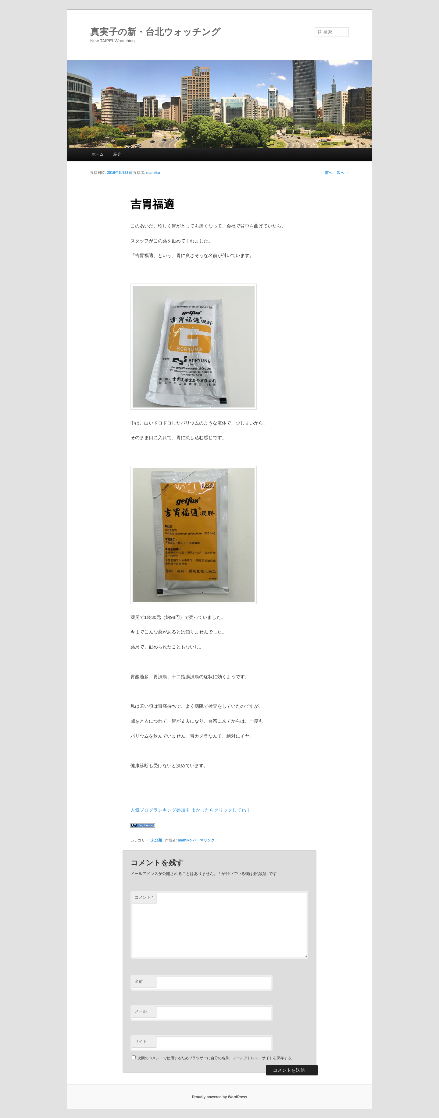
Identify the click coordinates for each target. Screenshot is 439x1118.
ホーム (98, 154)
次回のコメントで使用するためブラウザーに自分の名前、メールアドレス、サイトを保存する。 (216, 1058)
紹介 (117, 154)
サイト (141, 1041)
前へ (326, 173)
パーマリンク (204, 840)
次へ (343, 173)
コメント (144, 897)
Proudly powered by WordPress (219, 1097)
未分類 (156, 840)
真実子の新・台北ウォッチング (155, 32)
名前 (139, 981)
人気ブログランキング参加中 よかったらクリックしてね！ (190, 810)
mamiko (153, 173)
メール (141, 1011)
